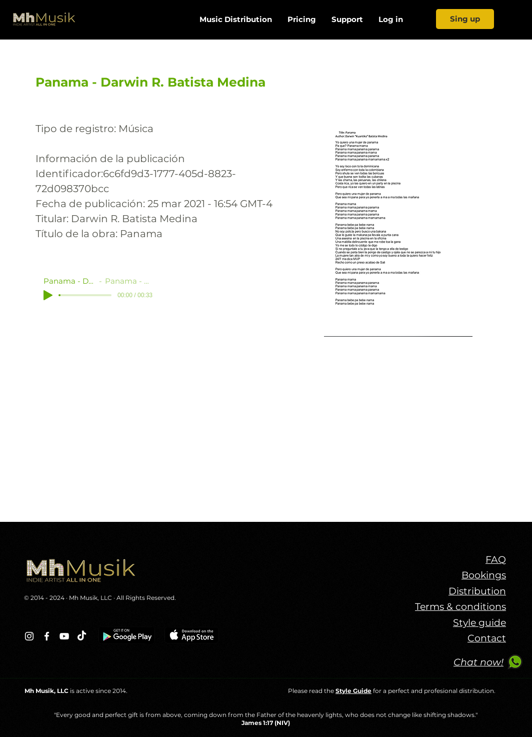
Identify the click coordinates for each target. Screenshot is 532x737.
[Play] (48, 295)
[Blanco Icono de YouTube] (64, 636)
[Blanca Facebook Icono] (46, 636)
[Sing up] (465, 19)
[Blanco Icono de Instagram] (29, 636)
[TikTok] (82, 636)
